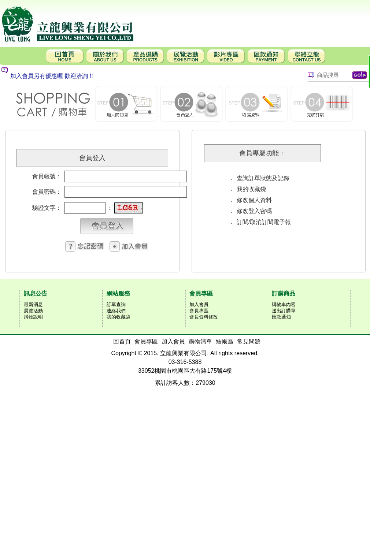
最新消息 (33, 304)
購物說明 (33, 317)
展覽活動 (33, 310)
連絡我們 (116, 310)
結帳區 (224, 341)
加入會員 (198, 304)
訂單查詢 (116, 304)
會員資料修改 (203, 317)
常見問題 (248, 341)
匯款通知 (281, 317)
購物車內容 (284, 304)
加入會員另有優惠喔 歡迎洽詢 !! (51, 76)
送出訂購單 (284, 310)
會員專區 (198, 310)
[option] (144, 76)
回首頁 (122, 341)
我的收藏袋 (118, 317)
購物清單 (200, 341)
